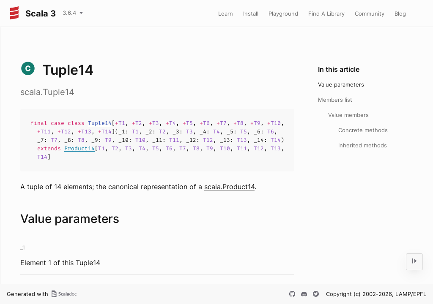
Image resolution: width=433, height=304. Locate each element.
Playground (283, 13)
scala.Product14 (229, 186)
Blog (400, 13)
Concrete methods (363, 130)
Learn (225, 13)
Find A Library (326, 13)
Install (250, 13)
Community (369, 13)
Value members (348, 114)
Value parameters (341, 84)
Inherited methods (362, 145)
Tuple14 (100, 123)
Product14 (79, 148)
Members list (335, 99)
